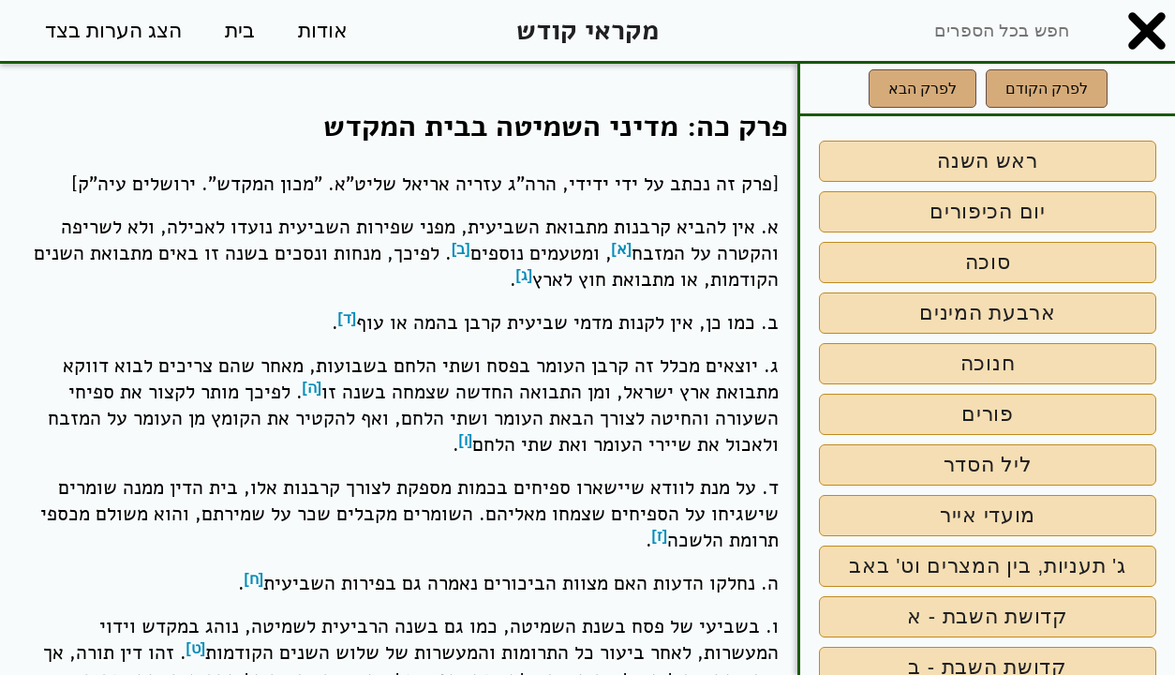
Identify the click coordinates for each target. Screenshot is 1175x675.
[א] (622, 249)
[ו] (466, 440)
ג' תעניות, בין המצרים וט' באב (987, 566)
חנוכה (988, 363)
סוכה (988, 262)
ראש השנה (987, 160)
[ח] (254, 579)
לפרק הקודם (1046, 89)
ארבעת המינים (987, 312)
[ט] (196, 648)
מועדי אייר (987, 515)
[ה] (312, 388)
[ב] (461, 249)
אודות (323, 30)
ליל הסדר (988, 464)
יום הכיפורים (988, 211)
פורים (987, 414)
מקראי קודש (587, 30)
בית (240, 30)
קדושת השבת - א (987, 616)
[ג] (524, 275)
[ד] (347, 318)
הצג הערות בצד (113, 30)
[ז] (660, 536)
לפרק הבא (922, 89)
